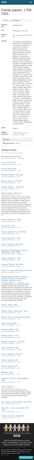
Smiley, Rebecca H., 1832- (11, 238)
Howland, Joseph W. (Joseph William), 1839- (15, 379)
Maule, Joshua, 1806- (9, 323)
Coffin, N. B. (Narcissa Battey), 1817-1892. (16, 270)
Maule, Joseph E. (7, 386)
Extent (3, 127)
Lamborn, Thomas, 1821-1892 (12, 264)
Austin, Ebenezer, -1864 (10, 348)
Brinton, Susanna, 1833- (10, 360)
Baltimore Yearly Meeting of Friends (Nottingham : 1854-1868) (14, 251)
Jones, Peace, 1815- (8, 162)
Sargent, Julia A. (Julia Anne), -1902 (14, 311)
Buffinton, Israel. (7, 372)
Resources (6, 20)
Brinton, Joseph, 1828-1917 (11, 193)
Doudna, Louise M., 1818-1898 (12, 416)
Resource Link (4, 35)
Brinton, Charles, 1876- (9, 366)
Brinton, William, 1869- (9, 305)
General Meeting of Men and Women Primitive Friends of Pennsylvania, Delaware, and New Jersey (14, 278)
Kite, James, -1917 (8, 226)
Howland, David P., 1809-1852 (12, 175)
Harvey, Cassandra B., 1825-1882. (13, 232)
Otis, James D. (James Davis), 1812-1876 (16, 402)
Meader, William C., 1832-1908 (12, 187)
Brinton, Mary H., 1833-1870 (11, 181)
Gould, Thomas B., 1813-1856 (12, 244)
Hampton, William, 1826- (10, 329)
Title (2, 30)
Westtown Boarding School (11, 156)
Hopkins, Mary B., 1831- (10, 335)
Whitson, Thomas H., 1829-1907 (13, 342)
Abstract (4, 41)
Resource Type (4, 25)
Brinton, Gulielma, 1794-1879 (12, 354)
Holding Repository (4, 133)
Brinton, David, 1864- (9, 169)
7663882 (17, 143)
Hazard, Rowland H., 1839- (11, 258)
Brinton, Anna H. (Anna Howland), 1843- (15, 317)
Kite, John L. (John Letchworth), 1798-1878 (15, 409)
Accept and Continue (26, 457)
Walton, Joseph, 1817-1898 (11, 220)
